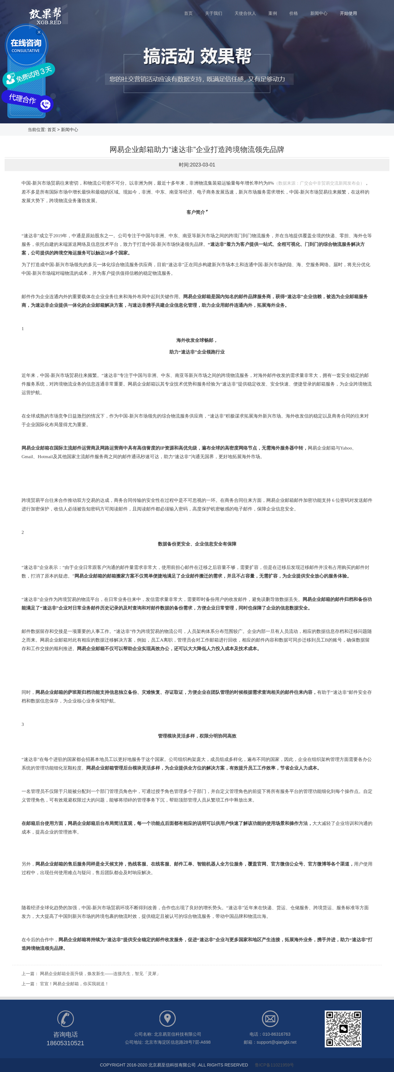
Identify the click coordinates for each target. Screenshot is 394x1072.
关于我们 (216, 10)
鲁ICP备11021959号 (274, 1064)
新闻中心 (322, 10)
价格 (296, 10)
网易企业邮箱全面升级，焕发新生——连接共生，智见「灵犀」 (100, 973)
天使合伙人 (248, 10)
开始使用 (348, 13)
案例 (275, 10)
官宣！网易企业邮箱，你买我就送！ (74, 983)
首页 (191, 10)
